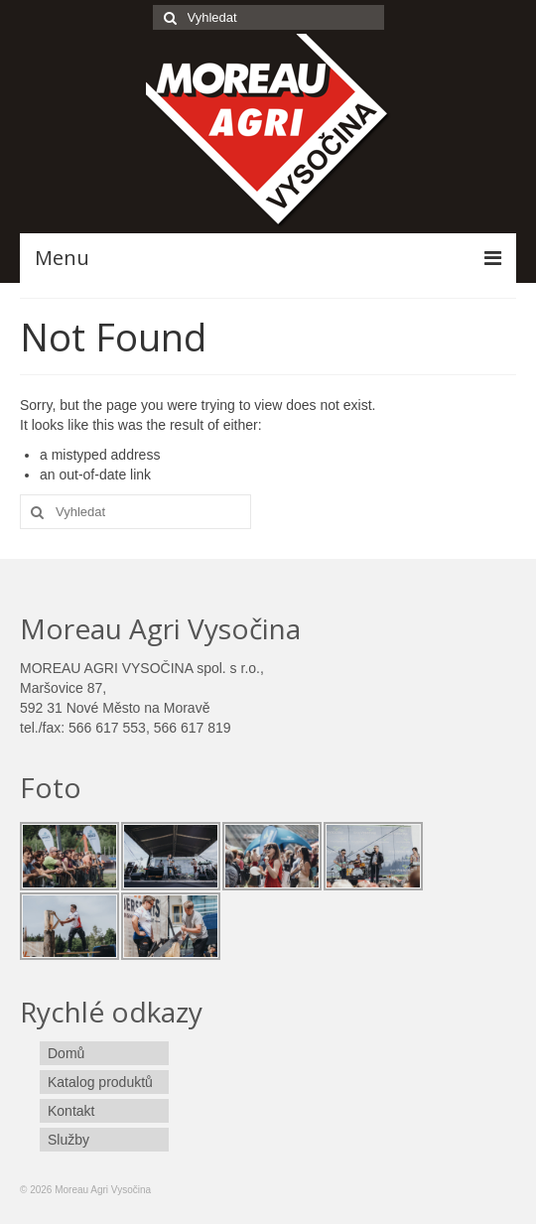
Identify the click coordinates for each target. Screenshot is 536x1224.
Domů (66, 1053)
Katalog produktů (100, 1082)
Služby (68, 1140)
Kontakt (71, 1111)
